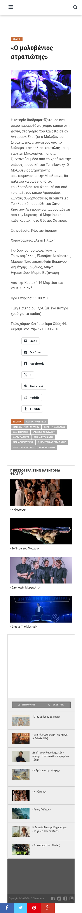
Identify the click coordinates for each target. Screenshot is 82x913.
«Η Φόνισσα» (18, 509)
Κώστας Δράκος (21, 437)
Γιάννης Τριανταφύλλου (26, 427)
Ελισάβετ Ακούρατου (44, 432)
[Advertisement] (44, 24)
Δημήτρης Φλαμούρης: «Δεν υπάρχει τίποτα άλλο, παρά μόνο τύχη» (50, 756)
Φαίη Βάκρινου (47, 447)
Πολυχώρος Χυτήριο (23, 447)
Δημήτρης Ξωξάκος (54, 427)
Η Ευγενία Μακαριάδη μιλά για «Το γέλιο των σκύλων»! (49, 829)
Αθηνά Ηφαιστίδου (36, 421)
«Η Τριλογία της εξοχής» (46, 770)
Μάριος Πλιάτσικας (23, 442)
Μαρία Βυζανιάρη (43, 437)
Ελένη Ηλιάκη (20, 432)
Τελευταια (56, 704)
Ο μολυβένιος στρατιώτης (52, 442)
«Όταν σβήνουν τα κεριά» (46, 716)
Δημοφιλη (26, 704)
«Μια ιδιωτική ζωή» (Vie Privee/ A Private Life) (50, 736)
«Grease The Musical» (23, 626)
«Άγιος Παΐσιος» (41, 809)
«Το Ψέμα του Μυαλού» (24, 548)
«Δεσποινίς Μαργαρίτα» (25, 587)
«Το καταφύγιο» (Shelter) (46, 845)
